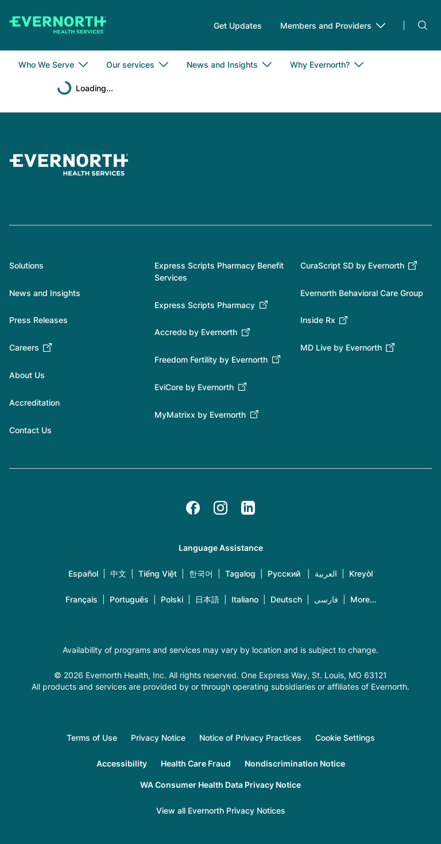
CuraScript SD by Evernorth (352, 265)
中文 (118, 573)
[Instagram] (220, 508)
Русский (284, 573)
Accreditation (34, 402)
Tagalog (240, 573)
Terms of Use (92, 737)
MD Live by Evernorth (341, 347)
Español (83, 573)
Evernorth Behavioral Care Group (361, 293)
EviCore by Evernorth (194, 387)
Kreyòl (361, 573)
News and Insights (44, 293)
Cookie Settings (345, 737)
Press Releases (38, 320)
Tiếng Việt (157, 573)
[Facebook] (193, 508)
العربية (326, 573)
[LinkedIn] (248, 508)
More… (363, 599)
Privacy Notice (158, 737)
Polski (172, 599)
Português (129, 599)
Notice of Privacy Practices (250, 737)
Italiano (244, 599)
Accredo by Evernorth (195, 332)
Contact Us (30, 430)
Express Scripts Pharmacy (204, 305)
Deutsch (286, 599)
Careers (24, 347)
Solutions (26, 265)
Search (422, 25)
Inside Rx (317, 320)
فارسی (326, 599)
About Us (27, 375)
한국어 (201, 573)
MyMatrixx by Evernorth (200, 414)
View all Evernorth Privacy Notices (220, 810)
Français (81, 599)
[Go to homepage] (58, 25)
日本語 (207, 599)
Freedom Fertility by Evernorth (211, 359)
